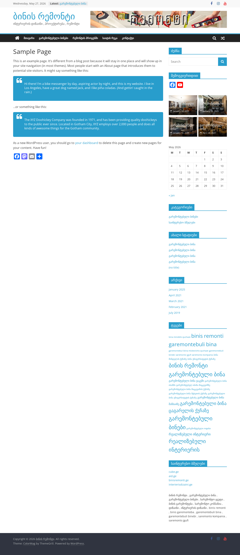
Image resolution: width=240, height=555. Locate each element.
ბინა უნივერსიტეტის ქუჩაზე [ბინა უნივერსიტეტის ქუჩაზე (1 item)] (201, 359)
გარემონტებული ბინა (73, 3)
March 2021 (176, 301)
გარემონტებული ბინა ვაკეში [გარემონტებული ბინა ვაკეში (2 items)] (186, 380)
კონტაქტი (128, 38)
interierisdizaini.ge (180, 484)
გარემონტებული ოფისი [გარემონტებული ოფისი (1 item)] (198, 428)
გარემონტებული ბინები (53, 38)
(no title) (174, 267)
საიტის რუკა (109, 38)
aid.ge (172, 476)
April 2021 (175, 295)
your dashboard (86, 143)
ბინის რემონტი (44, 16)
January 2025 (177, 289)
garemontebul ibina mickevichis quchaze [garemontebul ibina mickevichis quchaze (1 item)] (188, 350)
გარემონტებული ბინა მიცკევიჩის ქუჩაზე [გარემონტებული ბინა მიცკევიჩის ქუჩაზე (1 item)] (189, 389)
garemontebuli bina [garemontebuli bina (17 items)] (193, 344)
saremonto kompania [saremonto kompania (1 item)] (202, 355)
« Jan (172, 195)
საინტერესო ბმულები (182, 222)
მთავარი (29, 38)
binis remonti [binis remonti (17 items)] (207, 335)
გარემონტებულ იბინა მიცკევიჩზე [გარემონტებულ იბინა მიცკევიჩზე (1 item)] (193, 385)
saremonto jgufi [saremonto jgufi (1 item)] (183, 355)
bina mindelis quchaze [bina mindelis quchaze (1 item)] (179, 337)
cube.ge (174, 472)
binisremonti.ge (179, 480)
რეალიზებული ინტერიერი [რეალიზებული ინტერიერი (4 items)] (190, 434)
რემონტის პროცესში (85, 38)
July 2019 (174, 312)
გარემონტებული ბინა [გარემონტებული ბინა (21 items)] (197, 374)
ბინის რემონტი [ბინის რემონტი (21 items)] (188, 365)
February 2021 (178, 307)
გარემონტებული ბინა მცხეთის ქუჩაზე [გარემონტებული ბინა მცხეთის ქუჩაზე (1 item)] (188, 393)
